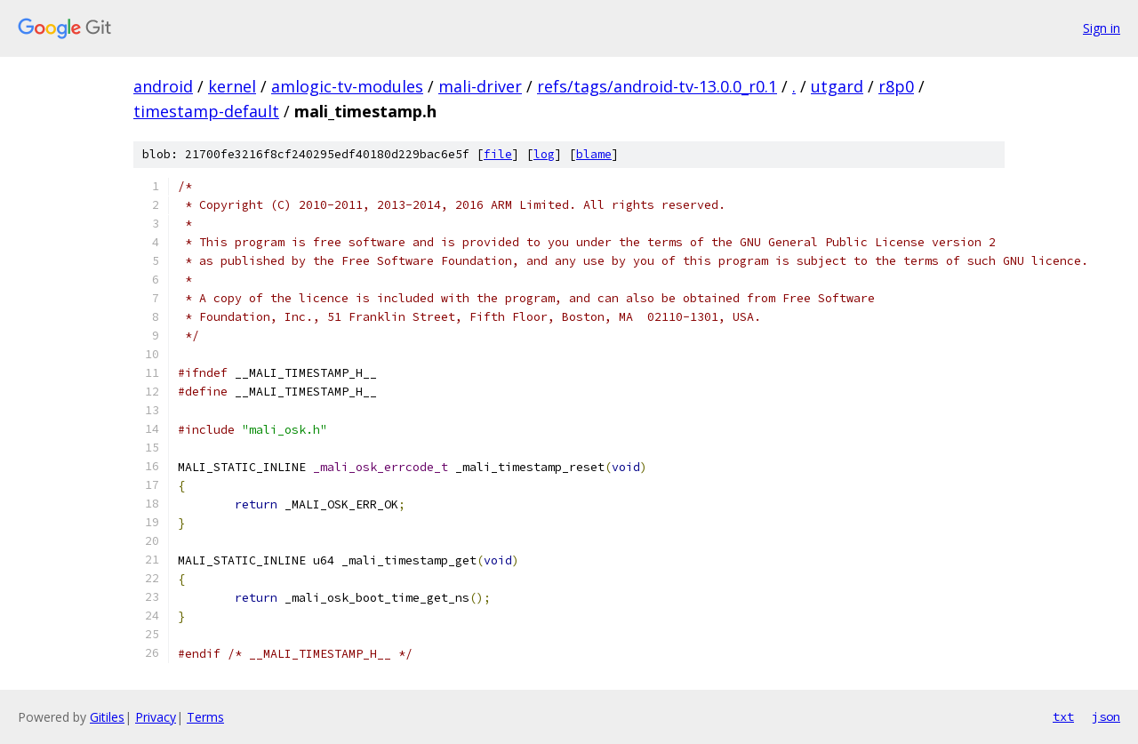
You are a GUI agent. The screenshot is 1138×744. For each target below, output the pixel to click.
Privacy (155, 716)
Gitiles (107, 716)
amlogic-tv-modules (347, 86)
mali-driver (480, 86)
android (163, 86)
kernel (232, 86)
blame (594, 154)
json (1106, 716)
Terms (205, 716)
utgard (837, 86)
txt (1063, 716)
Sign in (1101, 28)
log (544, 154)
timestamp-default (206, 111)
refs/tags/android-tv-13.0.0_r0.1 (657, 86)
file (498, 154)
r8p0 (896, 86)
